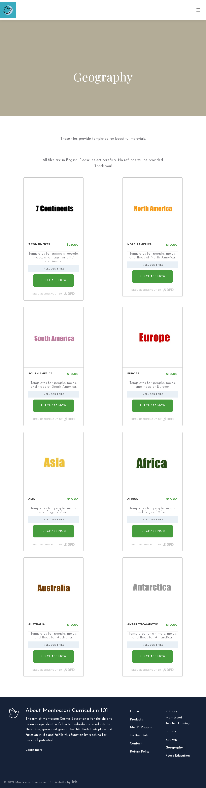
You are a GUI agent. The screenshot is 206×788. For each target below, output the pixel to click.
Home (134, 711)
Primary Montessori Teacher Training (178, 717)
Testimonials (139, 735)
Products (136, 719)
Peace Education (178, 755)
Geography (174, 747)
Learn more (34, 750)
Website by (66, 782)
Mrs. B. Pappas (141, 727)
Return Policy (139, 751)
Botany (171, 731)
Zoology (171, 739)
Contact (136, 743)
